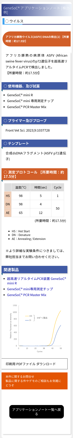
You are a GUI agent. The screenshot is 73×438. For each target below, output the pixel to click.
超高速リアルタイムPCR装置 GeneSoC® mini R (36, 280)
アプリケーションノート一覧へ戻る (36, 411)
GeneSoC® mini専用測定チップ (30, 289)
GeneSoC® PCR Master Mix (26, 294)
